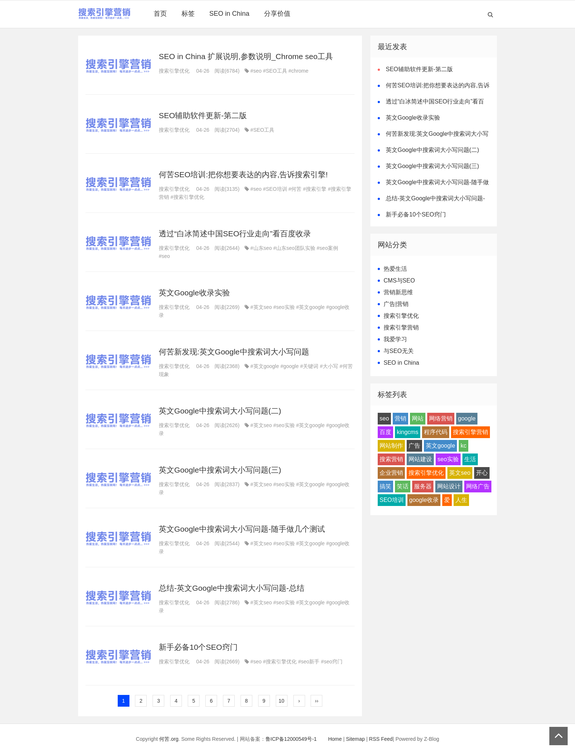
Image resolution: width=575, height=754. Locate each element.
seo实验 (448, 459)
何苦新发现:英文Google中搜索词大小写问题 (234, 351)
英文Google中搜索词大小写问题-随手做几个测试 (242, 529)
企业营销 (391, 473)
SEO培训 (392, 500)
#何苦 (295, 189)
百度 (385, 432)
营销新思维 (398, 292)
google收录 (424, 500)
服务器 (423, 486)
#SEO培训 (275, 189)
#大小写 (329, 366)
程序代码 (435, 432)
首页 (160, 13)
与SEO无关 (399, 351)
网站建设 (420, 459)
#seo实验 (283, 307)
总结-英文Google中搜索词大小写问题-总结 (231, 588)
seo (384, 418)
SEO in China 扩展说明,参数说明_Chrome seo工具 (246, 56)
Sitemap (355, 739)
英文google (440, 445)
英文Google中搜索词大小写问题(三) (220, 470)
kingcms (407, 432)
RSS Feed (381, 739)
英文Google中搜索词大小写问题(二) (220, 411)
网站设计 (449, 486)
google (467, 418)
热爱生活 (395, 269)
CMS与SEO (399, 280)
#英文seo (261, 307)
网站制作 (391, 445)
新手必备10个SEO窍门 (198, 647)
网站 (418, 418)
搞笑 (385, 486)
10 (282, 701)
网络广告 (478, 486)
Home (335, 739)
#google (290, 366)
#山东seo (261, 248)
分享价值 (277, 13)
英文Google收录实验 (194, 292)
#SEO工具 (275, 71)
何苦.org (168, 739)
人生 (461, 500)
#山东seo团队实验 (294, 248)
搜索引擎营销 (401, 327)
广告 (414, 445)
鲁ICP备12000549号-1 (291, 739)
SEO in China (229, 13)
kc (463, 445)
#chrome (298, 71)
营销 (400, 418)
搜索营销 (391, 459)
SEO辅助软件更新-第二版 (203, 115)
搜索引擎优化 (174, 71)
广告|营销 (396, 304)
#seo (255, 71)
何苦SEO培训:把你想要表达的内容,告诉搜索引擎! (243, 174)
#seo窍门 (331, 661)
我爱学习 (395, 339)
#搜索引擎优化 (187, 197)
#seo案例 (327, 248)
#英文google (310, 307)
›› (316, 701)
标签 (188, 13)
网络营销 (441, 418)
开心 (482, 473)
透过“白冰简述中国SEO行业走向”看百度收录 (235, 233)
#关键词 (309, 366)
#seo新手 (308, 661)
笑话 (403, 486)
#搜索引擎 (314, 189)
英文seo (459, 473)
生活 (470, 459)
